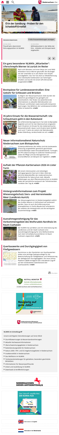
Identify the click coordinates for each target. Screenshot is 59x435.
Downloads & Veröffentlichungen (17, 370)
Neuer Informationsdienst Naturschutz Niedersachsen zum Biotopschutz (24, 142)
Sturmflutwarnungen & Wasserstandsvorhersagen (23, 339)
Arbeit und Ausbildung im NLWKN (17, 367)
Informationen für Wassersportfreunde (19, 364)
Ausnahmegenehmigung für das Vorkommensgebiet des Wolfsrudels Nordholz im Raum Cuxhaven (29, 221)
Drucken (54, 273)
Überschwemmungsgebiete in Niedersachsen (21, 345)
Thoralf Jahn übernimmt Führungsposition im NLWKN (13, 47)
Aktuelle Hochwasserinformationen (18, 342)
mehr (30, 82)
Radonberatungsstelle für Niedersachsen (20, 348)
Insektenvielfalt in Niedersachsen (17, 353)
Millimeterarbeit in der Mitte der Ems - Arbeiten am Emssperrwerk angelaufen (43, 48)
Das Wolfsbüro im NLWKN (14, 356)
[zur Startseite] (3, 2)
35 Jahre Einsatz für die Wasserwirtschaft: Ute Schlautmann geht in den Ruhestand (27, 117)
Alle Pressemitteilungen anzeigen (42, 39)
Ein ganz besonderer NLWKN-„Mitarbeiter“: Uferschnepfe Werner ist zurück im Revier (26, 65)
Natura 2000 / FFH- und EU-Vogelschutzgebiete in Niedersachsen (28, 351)
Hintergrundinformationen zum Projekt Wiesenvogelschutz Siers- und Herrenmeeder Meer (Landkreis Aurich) (27, 194)
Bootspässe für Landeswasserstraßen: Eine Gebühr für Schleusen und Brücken (26, 91)
